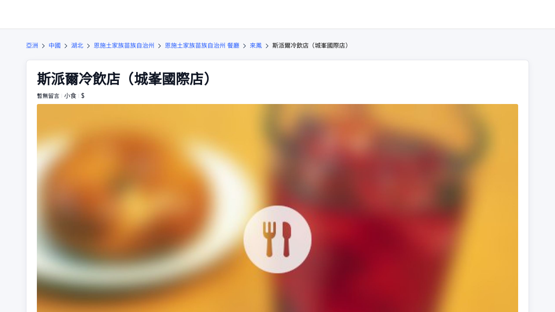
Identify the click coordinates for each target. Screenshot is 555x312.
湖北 (77, 45)
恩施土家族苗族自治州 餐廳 (202, 45)
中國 (55, 45)
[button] (496, 14)
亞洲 (32, 45)
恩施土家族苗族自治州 (124, 45)
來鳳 (256, 45)
